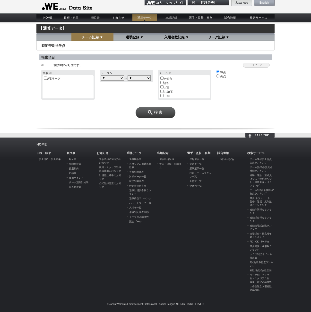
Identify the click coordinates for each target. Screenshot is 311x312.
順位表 (95, 17)
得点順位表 (75, 187)
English (264, 2)
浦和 (166, 83)
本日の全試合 (227, 159)
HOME (47, 17)
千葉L (167, 96)
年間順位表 (75, 164)
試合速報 (230, 17)
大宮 (166, 87)
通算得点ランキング (140, 198)
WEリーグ (53, 78)
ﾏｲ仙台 (168, 78)
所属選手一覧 (197, 168)
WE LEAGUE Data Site (66, 6)
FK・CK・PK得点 (259, 241)
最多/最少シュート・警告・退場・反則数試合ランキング (261, 201)
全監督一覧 (196, 181)
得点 (221, 72)
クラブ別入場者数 (139, 217)
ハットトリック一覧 (140, 203)
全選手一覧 (196, 164)
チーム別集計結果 (78, 182)
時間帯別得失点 (137, 185)
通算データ (144, 17)
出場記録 (171, 17)
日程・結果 (71, 17)
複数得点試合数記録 (261, 270)
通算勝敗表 (135, 159)
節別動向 (74, 168)
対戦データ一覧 (137, 176)
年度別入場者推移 (139, 212)
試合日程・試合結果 (50, 159)
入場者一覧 (135, 207)
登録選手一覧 (197, 159)
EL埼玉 (168, 92)
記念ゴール (135, 221)
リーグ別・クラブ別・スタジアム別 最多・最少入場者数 (261, 278)
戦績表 (72, 173)
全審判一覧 (196, 185)
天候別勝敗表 (136, 172)
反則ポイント (76, 177)
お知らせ (118, 17)
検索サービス (258, 17)
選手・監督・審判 (200, 17)
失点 (221, 76)
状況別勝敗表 (136, 181)
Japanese (241, 2)
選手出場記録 (166, 159)
